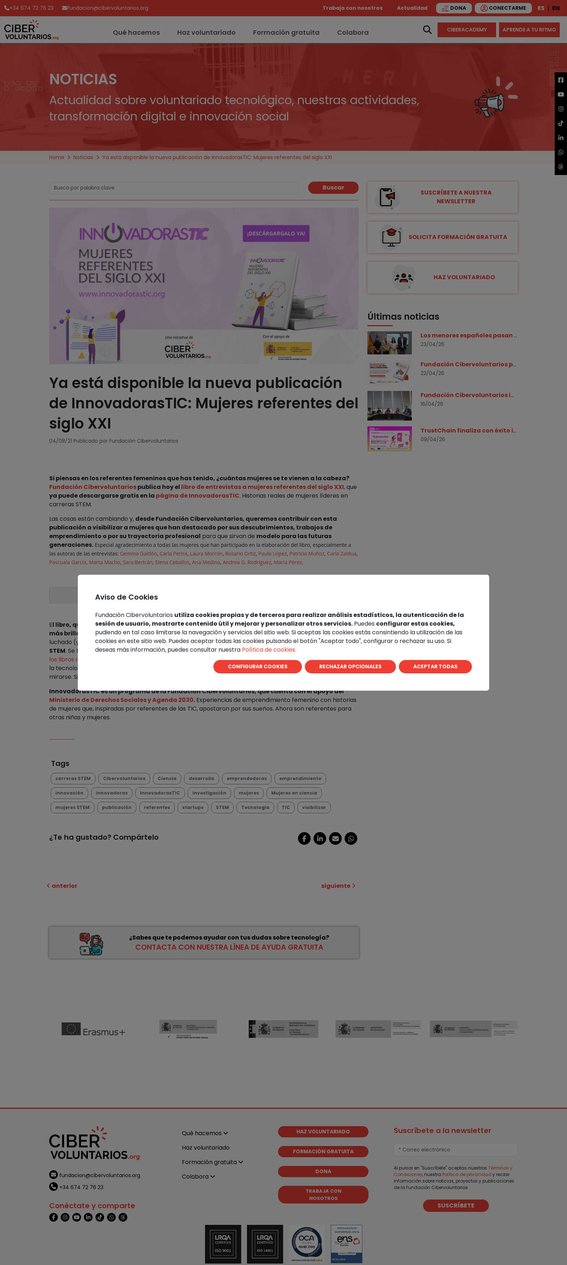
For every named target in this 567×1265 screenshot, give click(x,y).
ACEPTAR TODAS (435, 666)
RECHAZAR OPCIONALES (350, 666)
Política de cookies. (269, 650)
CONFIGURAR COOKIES (257, 666)
